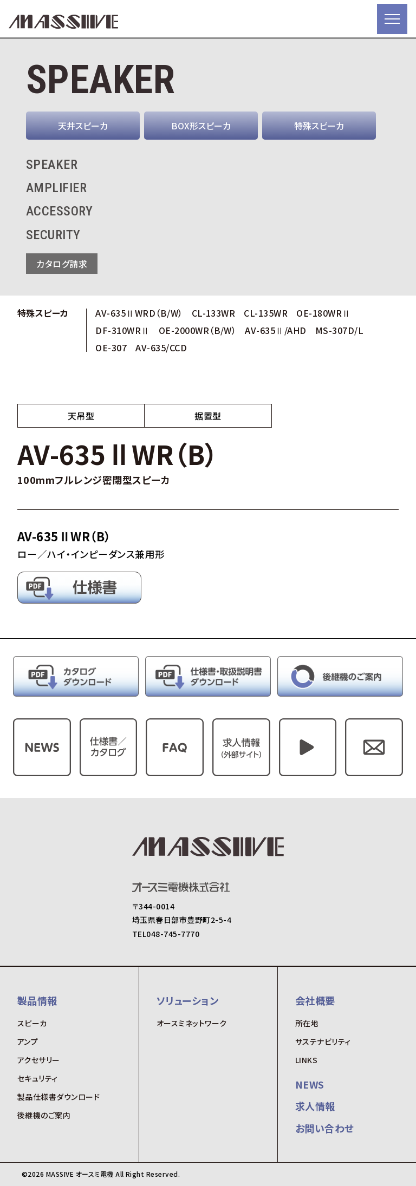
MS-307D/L (339, 330)
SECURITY (53, 235)
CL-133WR (214, 313)
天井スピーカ (83, 125)
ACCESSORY (59, 211)
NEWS (309, 1084)
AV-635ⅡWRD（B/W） (139, 313)
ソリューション (187, 1000)
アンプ (27, 1041)
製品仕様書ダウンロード (58, 1096)
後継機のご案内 (43, 1115)
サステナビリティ (323, 1041)
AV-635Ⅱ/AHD (275, 330)
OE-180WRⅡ (323, 313)
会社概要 (315, 1000)
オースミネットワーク (192, 1023)
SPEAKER (51, 164)
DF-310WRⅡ (122, 330)
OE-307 (111, 347)
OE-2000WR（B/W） (198, 330)
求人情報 (315, 1106)
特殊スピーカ (319, 125)
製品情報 (37, 1000)
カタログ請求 (61, 263)
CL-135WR (266, 313)
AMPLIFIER (56, 187)
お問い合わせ (324, 1128)
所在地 (306, 1023)
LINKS (306, 1059)
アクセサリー (38, 1059)
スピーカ (32, 1023)
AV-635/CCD (161, 347)
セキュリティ (37, 1078)
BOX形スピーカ (201, 125)
